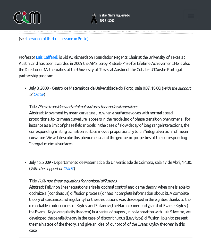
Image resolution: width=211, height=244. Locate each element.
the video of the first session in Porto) (57, 38)
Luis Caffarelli (47, 57)
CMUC (68, 168)
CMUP (38, 94)
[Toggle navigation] (191, 15)
